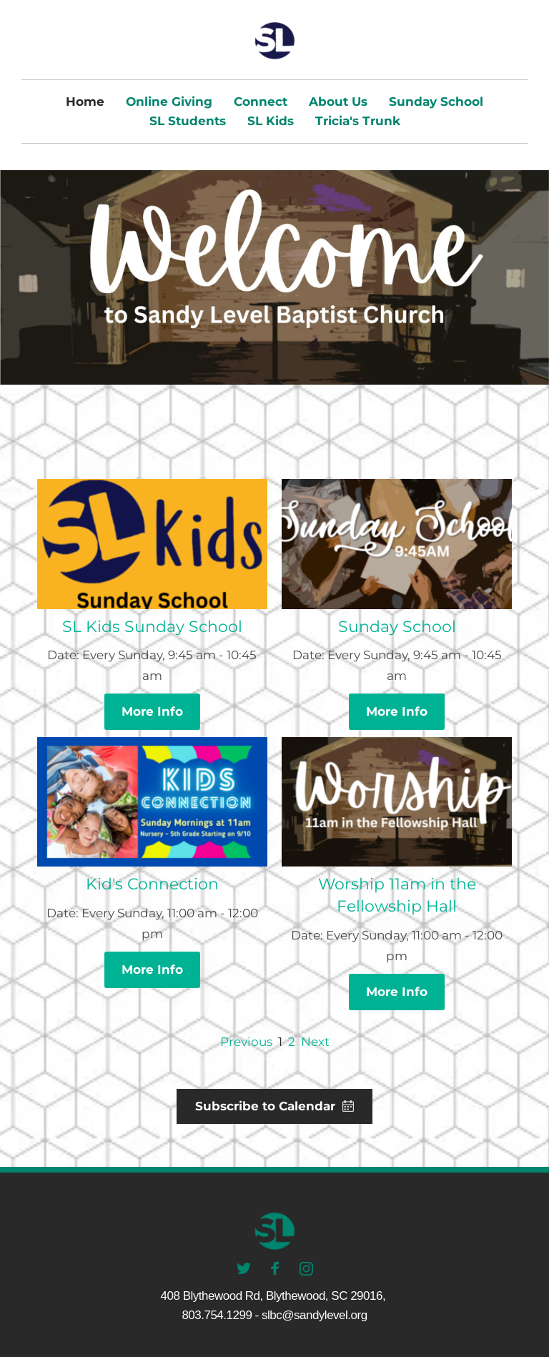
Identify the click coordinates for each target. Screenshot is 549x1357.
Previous (246, 1042)
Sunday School (397, 626)
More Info (152, 711)
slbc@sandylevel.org (314, 1315)
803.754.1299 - (220, 1315)
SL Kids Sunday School (152, 626)
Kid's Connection (152, 884)
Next (315, 1042)
